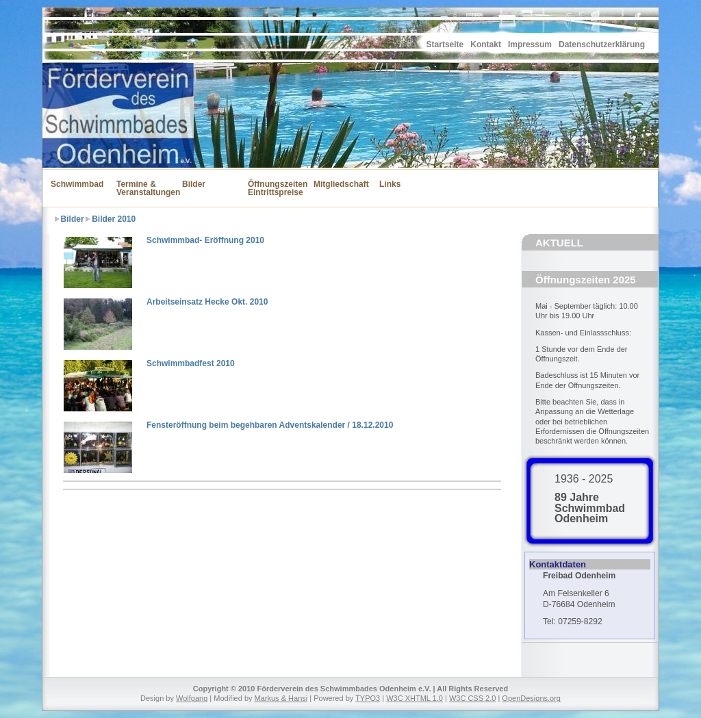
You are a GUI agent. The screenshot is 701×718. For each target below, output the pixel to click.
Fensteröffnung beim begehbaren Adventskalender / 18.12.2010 (269, 425)
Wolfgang (191, 698)
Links (389, 184)
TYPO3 (367, 698)
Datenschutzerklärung (602, 44)
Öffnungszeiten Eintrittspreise (272, 188)
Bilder (193, 184)
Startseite (445, 44)
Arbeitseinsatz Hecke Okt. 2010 (207, 302)
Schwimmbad (75, 184)
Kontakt (485, 44)
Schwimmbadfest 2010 (190, 363)
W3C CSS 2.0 (472, 698)
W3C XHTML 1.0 (414, 698)
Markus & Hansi (281, 698)
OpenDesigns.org (531, 698)
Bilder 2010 (114, 219)
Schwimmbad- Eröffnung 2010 (205, 240)
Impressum (530, 44)
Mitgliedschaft (338, 184)
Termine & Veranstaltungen (141, 188)
